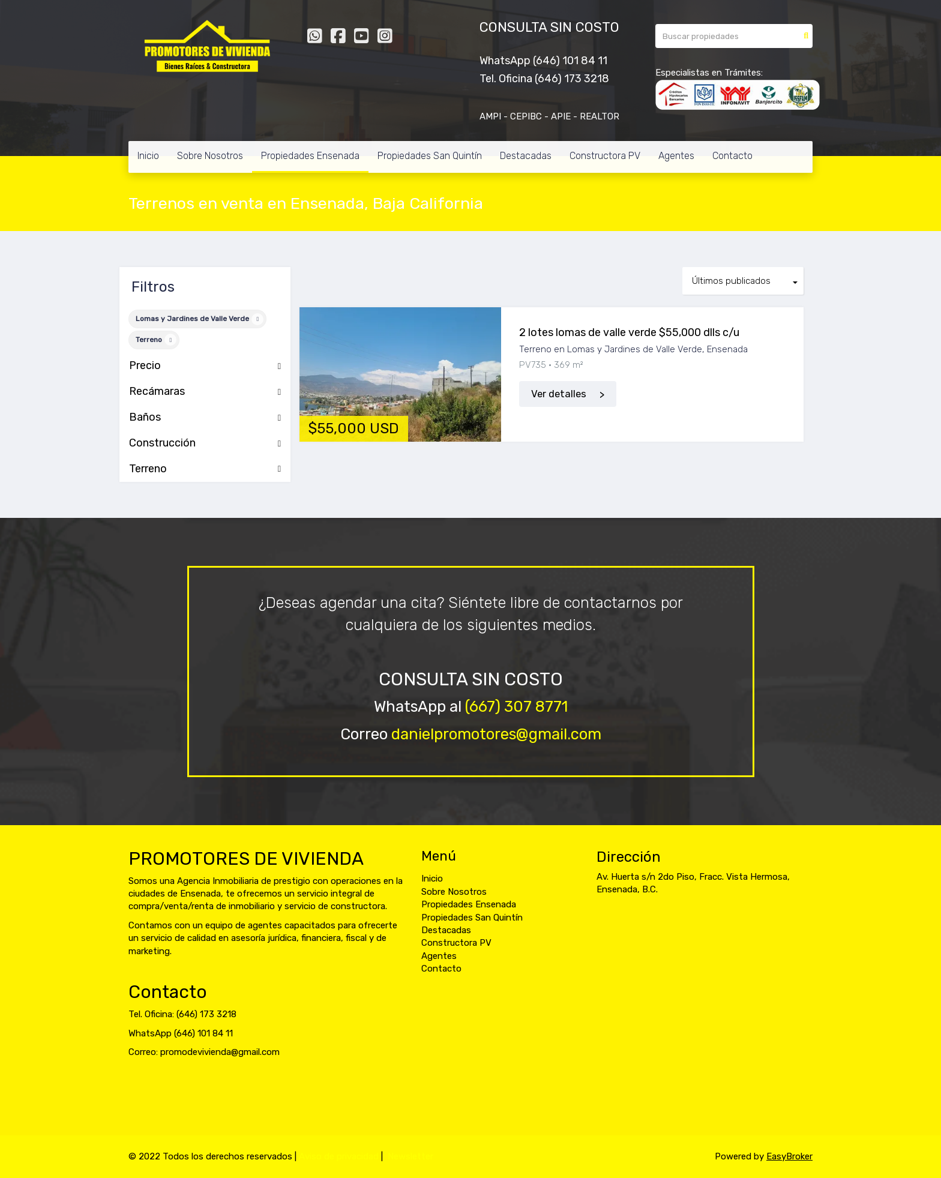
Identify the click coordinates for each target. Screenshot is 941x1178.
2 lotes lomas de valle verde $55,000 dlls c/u (629, 332)
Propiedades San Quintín (429, 155)
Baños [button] (205, 418)
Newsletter (410, 1156)
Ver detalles (558, 394)
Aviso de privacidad (339, 1156)
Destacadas (526, 155)
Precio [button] (205, 366)
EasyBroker (789, 1156)
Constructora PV (605, 155)
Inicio (148, 155)
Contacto (732, 155)
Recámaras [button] (205, 392)
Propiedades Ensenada (310, 155)
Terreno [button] (205, 469)
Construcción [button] (205, 443)
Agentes (676, 155)
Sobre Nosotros (210, 155)
